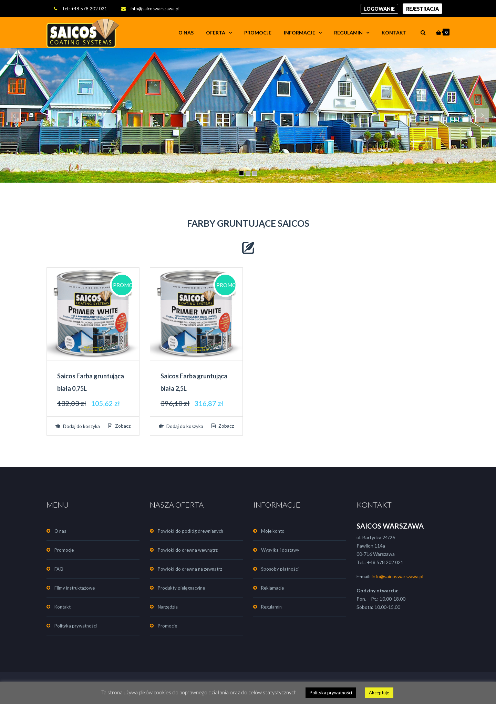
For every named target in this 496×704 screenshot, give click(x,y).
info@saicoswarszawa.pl (155, 8)
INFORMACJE (299, 32)
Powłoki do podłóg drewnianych (190, 531)
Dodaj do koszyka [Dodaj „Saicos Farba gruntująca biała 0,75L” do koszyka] (81, 426)
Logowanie (379, 9)
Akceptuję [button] (379, 692)
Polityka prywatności (75, 626)
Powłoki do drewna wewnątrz (188, 550)
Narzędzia (168, 607)
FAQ (58, 569)
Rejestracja (422, 9)
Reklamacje (272, 588)
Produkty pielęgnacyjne (181, 588)
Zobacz (122, 426)
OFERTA (215, 32)
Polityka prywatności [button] (331, 692)
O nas (186, 32)
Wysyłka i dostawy (280, 550)
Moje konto (273, 531)
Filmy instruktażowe (74, 588)
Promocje (257, 32)
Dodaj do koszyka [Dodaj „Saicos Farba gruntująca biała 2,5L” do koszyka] (184, 426)
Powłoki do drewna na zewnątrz (190, 569)
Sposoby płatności (280, 569)
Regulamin (348, 32)
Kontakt (394, 32)
